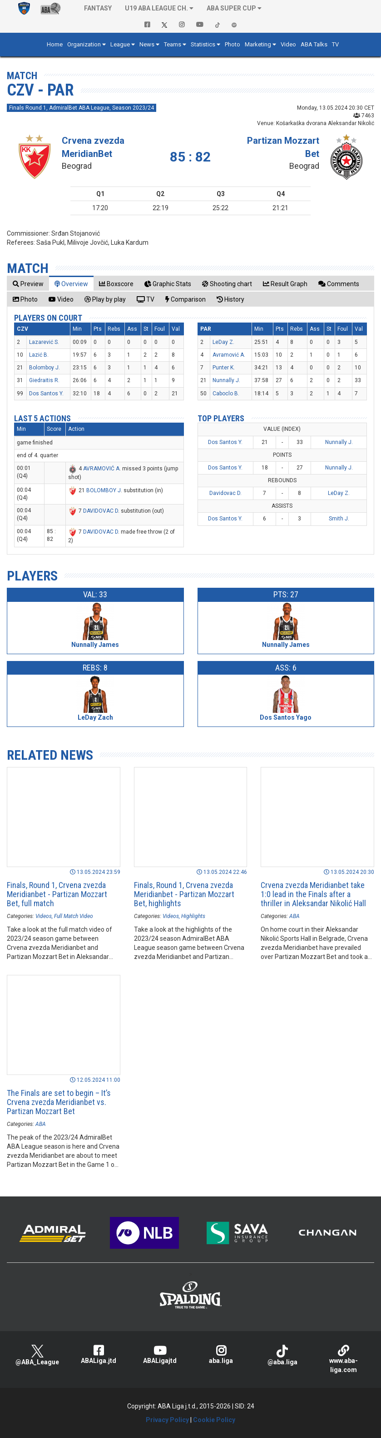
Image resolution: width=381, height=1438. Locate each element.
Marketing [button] (258, 44)
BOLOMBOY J (103, 490)
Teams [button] (172, 44)
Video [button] (288, 44)
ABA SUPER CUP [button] (231, 8)
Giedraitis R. (44, 380)
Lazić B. (39, 355)
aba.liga (221, 1354)
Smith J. (339, 518)
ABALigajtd (160, 1354)
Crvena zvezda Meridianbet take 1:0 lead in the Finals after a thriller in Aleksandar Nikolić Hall (313, 894)
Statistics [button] (203, 44)
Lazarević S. (44, 342)
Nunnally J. (226, 380)
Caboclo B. (226, 393)
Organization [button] (84, 44)
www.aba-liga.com (343, 1359)
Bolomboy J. (44, 367)
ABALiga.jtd (99, 1354)
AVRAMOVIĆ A (101, 468)
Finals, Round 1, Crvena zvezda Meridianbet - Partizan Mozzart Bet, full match (57, 894)
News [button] (146, 44)
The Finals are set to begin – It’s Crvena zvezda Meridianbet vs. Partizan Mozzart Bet (59, 1102)
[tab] (28, 284)
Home (55, 44)
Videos (43, 916)
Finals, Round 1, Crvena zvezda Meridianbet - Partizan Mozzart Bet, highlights (184, 894)
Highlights (193, 916)
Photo (232, 44)
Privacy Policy (167, 1419)
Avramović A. (229, 355)
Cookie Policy (214, 1419)
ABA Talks (314, 44)
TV (335, 44)
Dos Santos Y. (46, 393)
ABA (294, 916)
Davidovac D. (225, 493)
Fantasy (98, 8)
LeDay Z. (223, 342)
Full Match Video (73, 916)
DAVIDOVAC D (100, 511)
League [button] (120, 44)
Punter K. (224, 367)
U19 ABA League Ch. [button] (156, 8)
